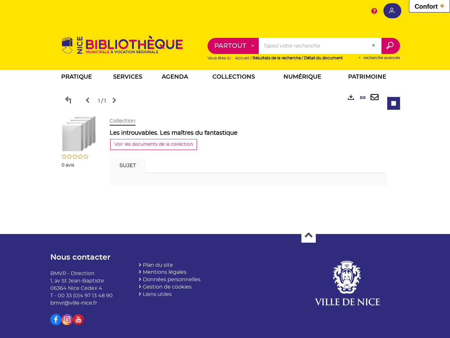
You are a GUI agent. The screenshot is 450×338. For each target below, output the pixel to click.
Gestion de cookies (167, 287)
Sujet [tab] (127, 165)
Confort (429, 6)
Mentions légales (164, 272)
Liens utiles (157, 294)
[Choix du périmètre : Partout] (233, 46)
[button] (76, 78)
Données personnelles (171, 279)
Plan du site (158, 265)
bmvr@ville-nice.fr (73, 303)
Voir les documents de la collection (153, 144)
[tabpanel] (225, 153)
